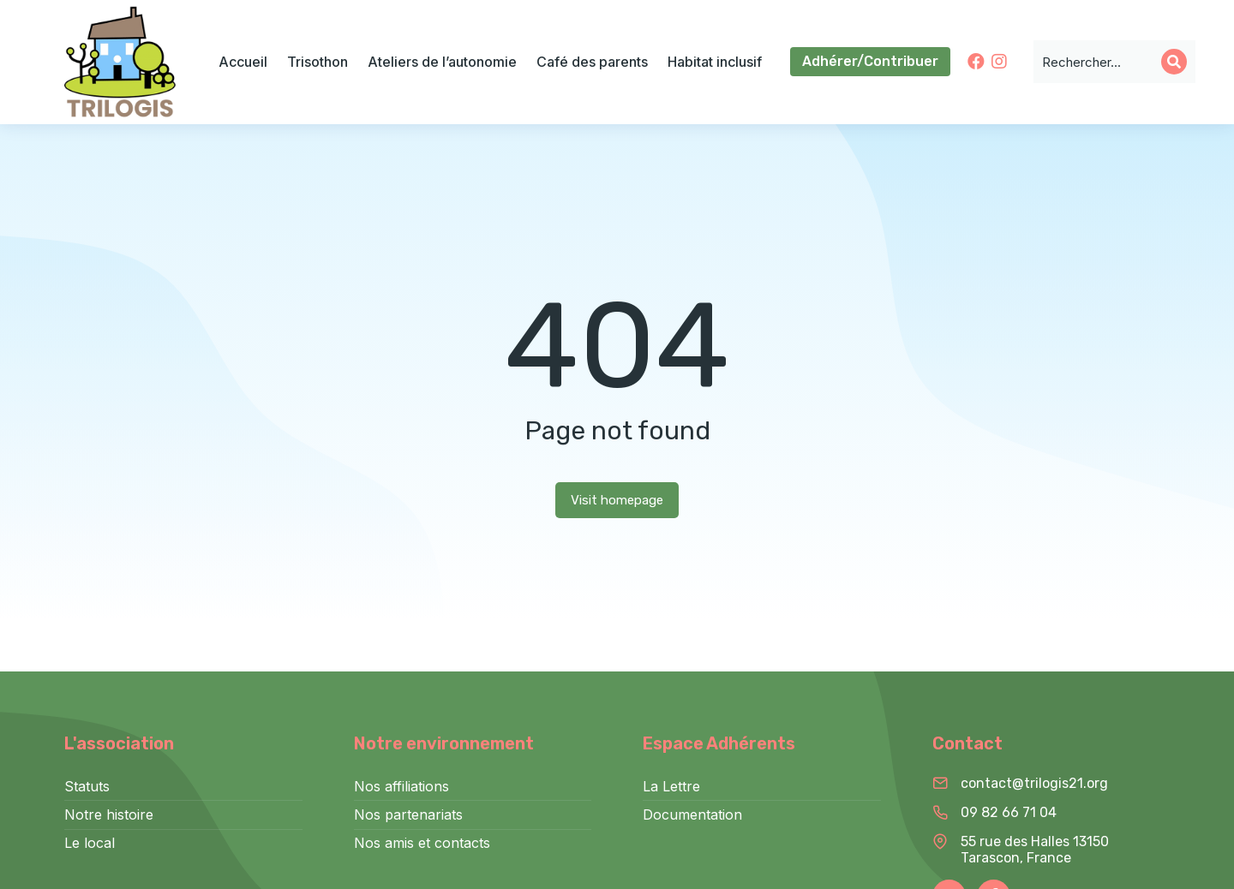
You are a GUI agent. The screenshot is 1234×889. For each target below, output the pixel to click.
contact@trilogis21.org (1034, 783)
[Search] (1174, 62)
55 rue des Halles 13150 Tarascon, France (1035, 849)
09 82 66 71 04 (1009, 812)
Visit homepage (617, 500)
